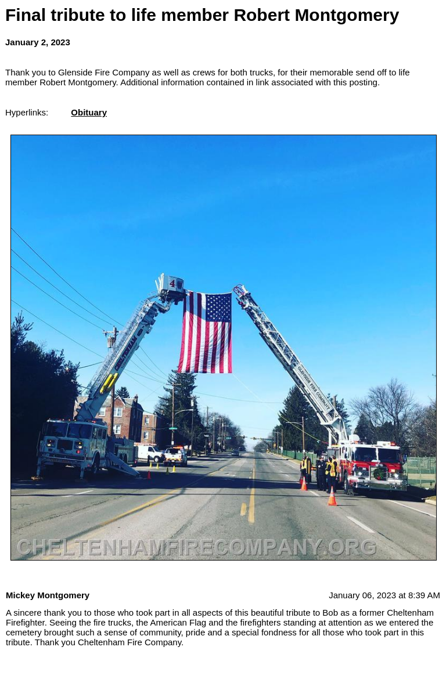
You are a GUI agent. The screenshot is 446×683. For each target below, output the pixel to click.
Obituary (89, 112)
